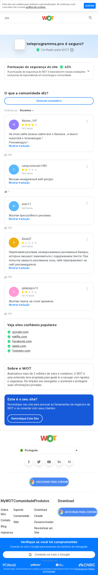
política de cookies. (36, 7)
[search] (90, 17)
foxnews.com (21, 350)
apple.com (19, 346)
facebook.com (22, 341)
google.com (20, 332)
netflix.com (19, 336)
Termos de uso (81, 569)
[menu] (7, 17)
